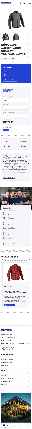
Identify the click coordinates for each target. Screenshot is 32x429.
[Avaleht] (3, 375)
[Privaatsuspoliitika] (7, 359)
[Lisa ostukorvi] (10, 80)
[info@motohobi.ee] (8, 337)
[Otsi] (20, 3)
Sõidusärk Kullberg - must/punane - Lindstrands (15, 292)
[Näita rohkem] (9, 177)
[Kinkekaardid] (5, 381)
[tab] (5, 260)
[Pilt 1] (5, 37)
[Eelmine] (2, 20)
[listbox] (10, 75)
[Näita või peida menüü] (29, 3)
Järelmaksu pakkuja (8, 97)
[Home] (6, 3)
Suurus (5, 72)
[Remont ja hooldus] (7, 378)
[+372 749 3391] (7, 340)
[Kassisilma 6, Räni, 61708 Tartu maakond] (15, 343)
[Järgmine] (30, 20)
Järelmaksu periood (8, 112)
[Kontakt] (4, 384)
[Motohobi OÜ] (6, 334)
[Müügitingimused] (7, 362)
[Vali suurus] (9, 305)
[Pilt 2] (16, 37)
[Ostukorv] (24, 3)
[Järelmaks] (4, 365)
